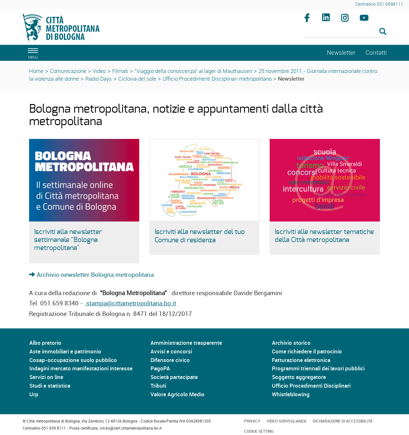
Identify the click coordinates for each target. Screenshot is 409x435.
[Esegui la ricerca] (382, 32)
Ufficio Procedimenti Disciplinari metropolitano (217, 78)
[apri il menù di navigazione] (32, 52)
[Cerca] (345, 32)
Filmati (120, 71)
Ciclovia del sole (137, 78)
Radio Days (98, 78)
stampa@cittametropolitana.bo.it (130, 303)
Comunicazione (68, 71)
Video (99, 71)
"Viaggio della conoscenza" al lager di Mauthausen (193, 71)
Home (36, 71)
